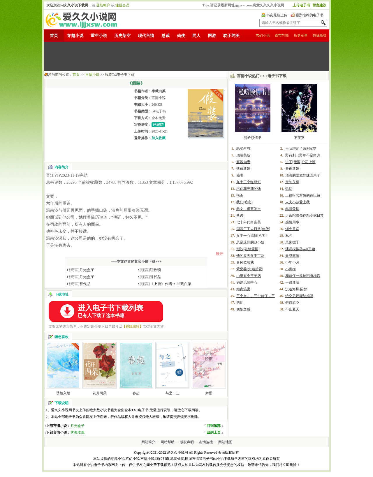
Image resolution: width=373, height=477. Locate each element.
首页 (54, 35)
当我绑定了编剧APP (300, 148)
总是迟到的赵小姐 (250, 242)
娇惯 (208, 393)
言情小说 (92, 75)
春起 (136, 393)
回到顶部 (214, 426)
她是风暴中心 (246, 282)
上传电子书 (301, 5)
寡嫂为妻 (243, 162)
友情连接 (206, 442)
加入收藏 (159, 138)
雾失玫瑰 (78, 432)
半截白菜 (159, 91)
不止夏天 (292, 309)
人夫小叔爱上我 (297, 202)
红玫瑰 (150, 270)
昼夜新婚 (292, 169)
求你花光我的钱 (248, 189)
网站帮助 (168, 442)
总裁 (165, 35)
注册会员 (122, 5)
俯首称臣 (292, 303)
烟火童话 (292, 229)
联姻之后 (243, 309)
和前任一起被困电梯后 (302, 276)
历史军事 (301, 35)
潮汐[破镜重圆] (248, 249)
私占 (288, 236)
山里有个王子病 (248, 276)
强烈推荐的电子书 (309, 15)
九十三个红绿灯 (248, 182)
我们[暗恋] (244, 202)
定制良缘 (292, 182)
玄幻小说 (263, 35)
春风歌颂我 (245, 262)
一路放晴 (292, 282)
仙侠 (181, 35)
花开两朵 (100, 393)
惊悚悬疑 (320, 35)
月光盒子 (82, 270)
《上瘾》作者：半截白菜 (166, 284)
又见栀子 (292, 242)
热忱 (288, 189)
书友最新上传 (276, 15)
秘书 (239, 175)
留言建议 (319, 5)
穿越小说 (75, 35)
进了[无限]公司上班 (300, 162)
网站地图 (225, 442)
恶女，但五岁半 (248, 209)
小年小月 (292, 262)
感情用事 (292, 222)
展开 (219, 254)
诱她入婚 (63, 393)
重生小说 (99, 35)
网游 (212, 35)
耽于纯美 (231, 35)
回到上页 (214, 432)
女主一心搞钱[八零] (251, 236)
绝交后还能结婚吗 (299, 296)
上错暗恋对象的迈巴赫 (302, 195)
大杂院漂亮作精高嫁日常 (304, 215)
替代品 (150, 277)
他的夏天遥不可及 (250, 256)
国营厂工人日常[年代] (253, 229)
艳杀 (239, 195)
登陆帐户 (103, 5)
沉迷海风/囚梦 (296, 289)
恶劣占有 (243, 148)
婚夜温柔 (243, 289)
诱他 (239, 303)
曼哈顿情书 (252, 138)
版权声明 (187, 442)
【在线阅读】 (132, 326)
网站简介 (148, 442)
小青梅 (290, 269)
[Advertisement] (186, 56)
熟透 (239, 215)
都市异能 (282, 35)
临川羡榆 (292, 209)
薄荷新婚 (243, 169)
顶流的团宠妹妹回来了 (302, 175)
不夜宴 (299, 138)
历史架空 (122, 35)
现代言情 (146, 35)
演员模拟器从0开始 (300, 249)
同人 (196, 35)
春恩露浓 (292, 256)
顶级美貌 (243, 155)
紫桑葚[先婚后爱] (249, 269)
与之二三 (173, 393)
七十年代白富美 (248, 222)
